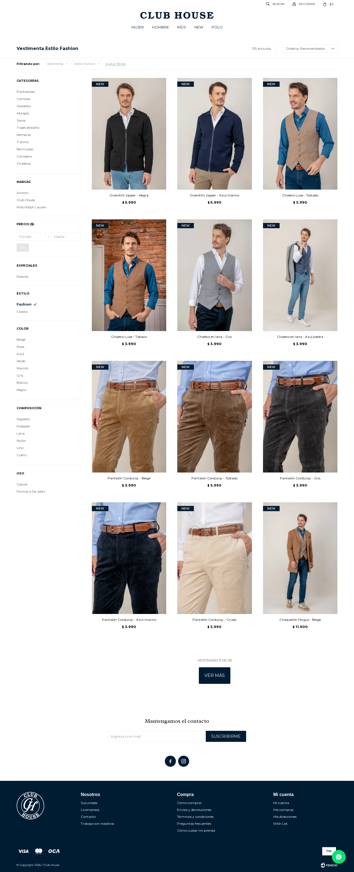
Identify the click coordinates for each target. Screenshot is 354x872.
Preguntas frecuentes (194, 823)
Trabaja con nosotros (97, 823)
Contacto (88, 817)
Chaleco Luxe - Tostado (300, 195)
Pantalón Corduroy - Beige (129, 478)
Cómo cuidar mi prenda (196, 830)
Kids (181, 27)
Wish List (280, 823)
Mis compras (283, 810)
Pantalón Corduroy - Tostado (214, 478)
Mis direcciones (284, 817)
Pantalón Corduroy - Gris (300, 478)
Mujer (137, 27)
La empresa (90, 810)
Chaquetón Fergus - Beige (300, 620)
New (198, 27)
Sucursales (89, 803)
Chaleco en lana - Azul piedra (300, 337)
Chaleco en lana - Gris (214, 337)
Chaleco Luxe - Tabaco (129, 337)
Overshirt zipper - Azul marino (214, 195)
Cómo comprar (189, 803)
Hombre (160, 27)
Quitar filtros (115, 64)
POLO (217, 27)
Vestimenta (55, 64)
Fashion (84, 64)
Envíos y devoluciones (194, 810)
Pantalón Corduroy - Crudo (214, 620)
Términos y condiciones (195, 817)
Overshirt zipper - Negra (129, 195)
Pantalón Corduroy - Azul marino (129, 620)
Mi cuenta (281, 803)
